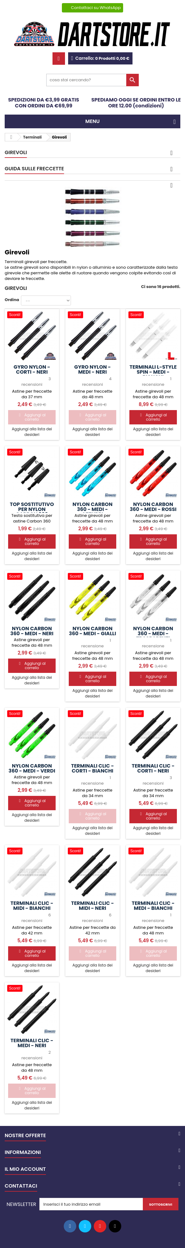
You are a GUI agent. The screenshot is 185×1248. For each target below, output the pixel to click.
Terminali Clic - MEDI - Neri (32, 1043)
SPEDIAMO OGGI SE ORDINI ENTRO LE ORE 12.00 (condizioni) (136, 102)
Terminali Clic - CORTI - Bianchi (92, 768)
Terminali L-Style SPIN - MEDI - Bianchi (153, 372)
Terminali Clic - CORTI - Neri (153, 768)
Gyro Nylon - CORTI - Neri (31, 370)
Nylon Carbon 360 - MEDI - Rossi (153, 507)
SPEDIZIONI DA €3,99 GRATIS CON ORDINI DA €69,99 (43, 102)
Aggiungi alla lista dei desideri (32, 431)
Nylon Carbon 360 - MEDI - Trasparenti (153, 633)
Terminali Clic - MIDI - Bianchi (32, 906)
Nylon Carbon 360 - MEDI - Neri (31, 631)
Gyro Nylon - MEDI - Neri (92, 370)
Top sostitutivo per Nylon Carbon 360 (32, 509)
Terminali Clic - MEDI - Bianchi (153, 906)
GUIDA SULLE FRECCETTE (34, 168)
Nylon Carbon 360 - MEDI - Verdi (31, 768)
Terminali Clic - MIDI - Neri (92, 906)
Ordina (12, 300)
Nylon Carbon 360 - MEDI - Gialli (92, 631)
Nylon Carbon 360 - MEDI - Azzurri (92, 509)
